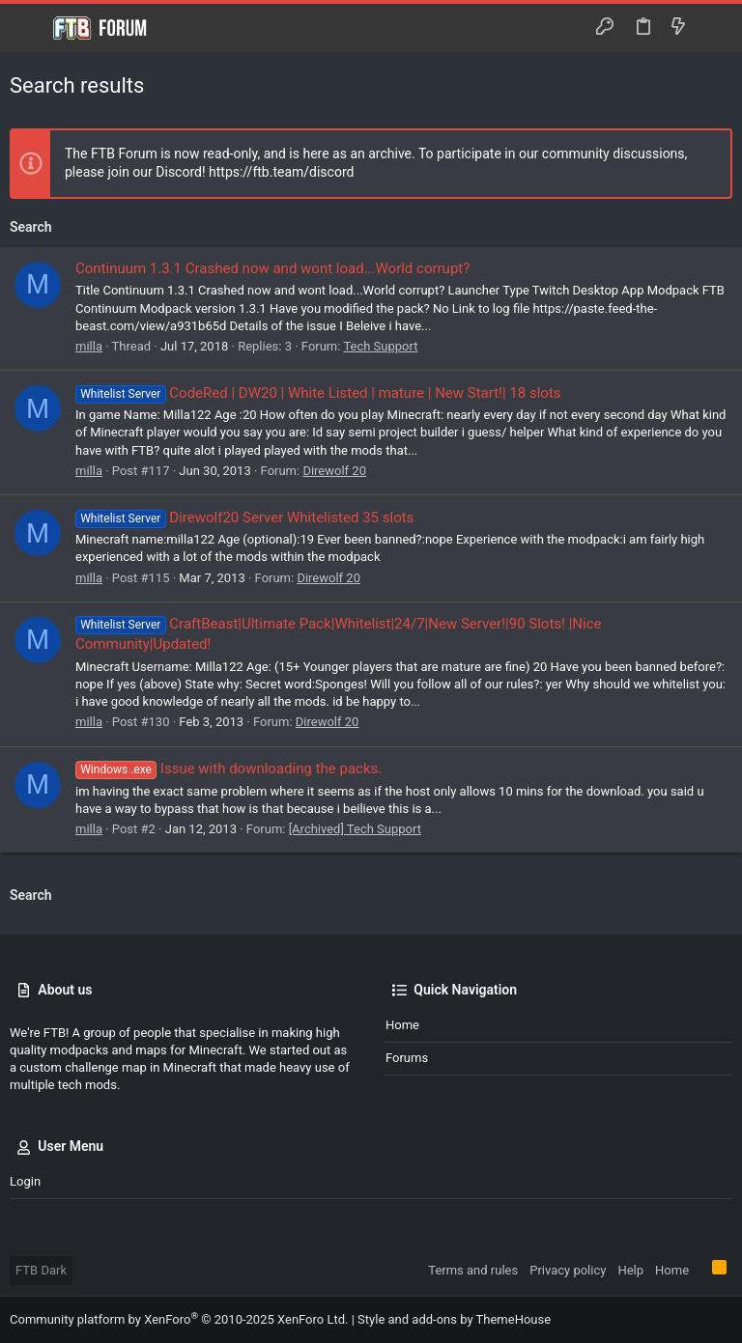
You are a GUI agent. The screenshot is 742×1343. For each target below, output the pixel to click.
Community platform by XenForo (179, 1319)
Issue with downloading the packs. (228, 768)
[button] (29, 28)
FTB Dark (41, 1270)
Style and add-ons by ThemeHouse (454, 1319)
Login (25, 1181)
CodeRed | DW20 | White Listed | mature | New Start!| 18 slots (318, 393)
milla (88, 346)
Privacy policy (567, 1270)
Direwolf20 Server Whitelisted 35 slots (244, 517)
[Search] (713, 28)
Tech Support (380, 346)
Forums (406, 1057)
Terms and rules (473, 1270)
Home (402, 1025)
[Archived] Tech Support (355, 829)
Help (630, 1270)
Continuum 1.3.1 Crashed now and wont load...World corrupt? (272, 268)
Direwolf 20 (334, 470)
